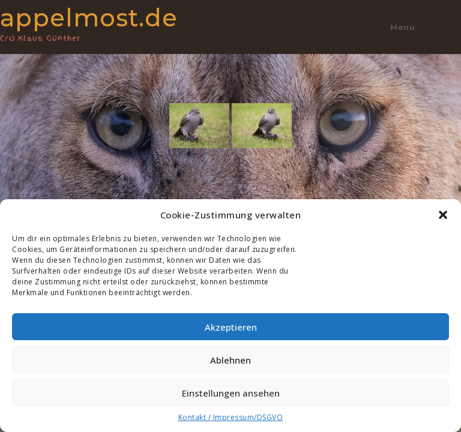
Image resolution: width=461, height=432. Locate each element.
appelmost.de (104, 22)
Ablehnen (230, 360)
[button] (443, 215)
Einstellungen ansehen (231, 393)
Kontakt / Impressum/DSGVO (230, 417)
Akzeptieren (231, 327)
